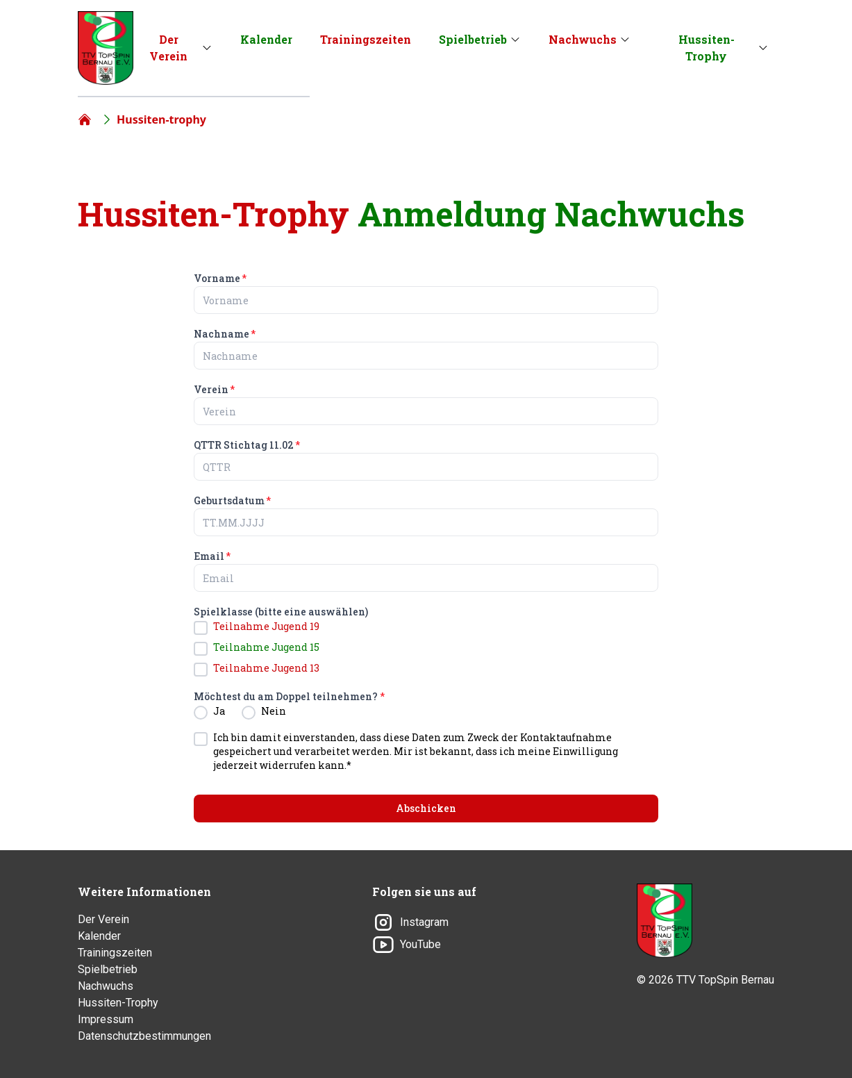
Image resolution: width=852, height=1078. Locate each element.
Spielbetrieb (473, 39)
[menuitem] (175, 48)
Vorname (220, 278)
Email (212, 556)
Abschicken (426, 808)
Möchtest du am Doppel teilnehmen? (289, 696)
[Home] (85, 119)
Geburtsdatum (232, 500)
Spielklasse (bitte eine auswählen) (281, 611)
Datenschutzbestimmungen (144, 1036)
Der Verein (168, 47)
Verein (214, 389)
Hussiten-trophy (161, 119)
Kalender (266, 39)
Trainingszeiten (365, 39)
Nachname (225, 333)
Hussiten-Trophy (706, 47)
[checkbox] (201, 628)
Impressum (105, 1019)
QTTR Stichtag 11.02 (247, 444)
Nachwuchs (583, 39)
